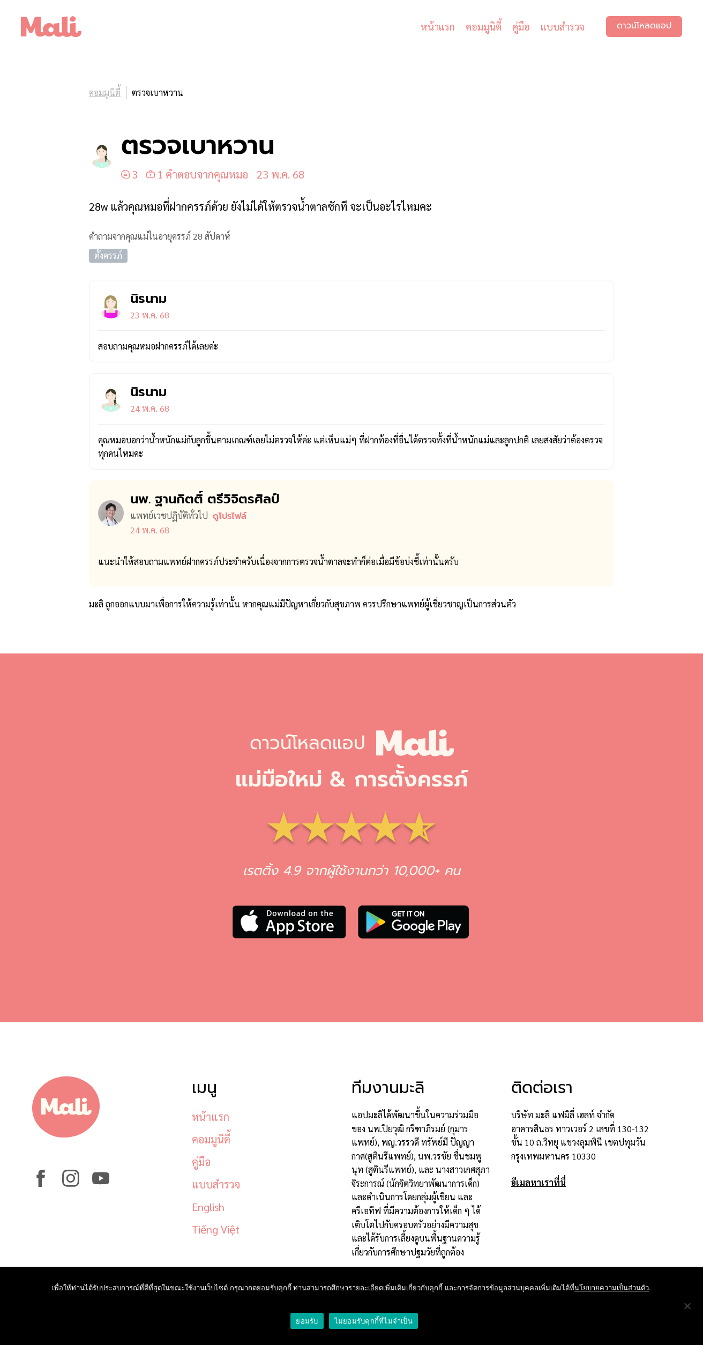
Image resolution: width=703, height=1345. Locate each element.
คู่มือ (520, 26)
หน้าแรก (437, 26)
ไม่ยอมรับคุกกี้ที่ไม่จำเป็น (373, 1321)
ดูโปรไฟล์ (229, 516)
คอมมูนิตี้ (483, 26)
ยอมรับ (307, 1321)
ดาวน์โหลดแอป (643, 26)
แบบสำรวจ (562, 26)
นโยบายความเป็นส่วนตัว (611, 1288)
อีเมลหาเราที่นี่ (538, 1182)
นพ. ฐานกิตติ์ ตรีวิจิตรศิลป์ (205, 499)
